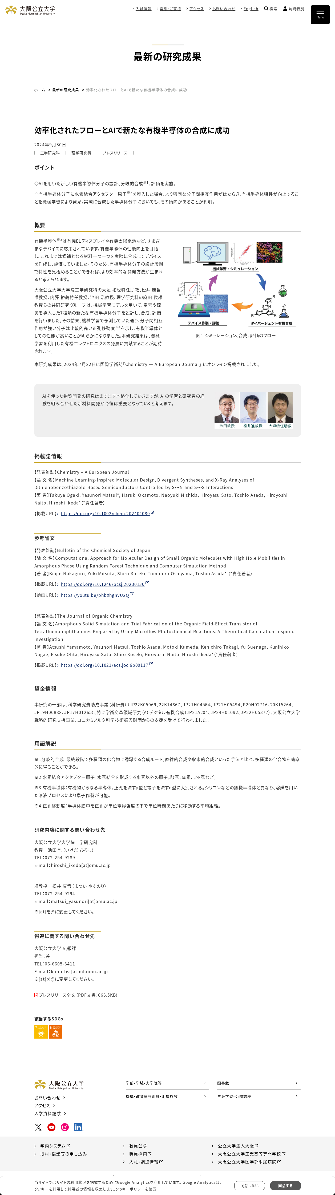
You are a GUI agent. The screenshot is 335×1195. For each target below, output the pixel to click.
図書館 (223, 1082)
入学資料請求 (48, 1112)
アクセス (196, 8)
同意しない (250, 1185)
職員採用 (138, 1153)
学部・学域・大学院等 (144, 1082)
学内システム (53, 1145)
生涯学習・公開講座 (234, 1096)
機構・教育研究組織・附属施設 (152, 1096)
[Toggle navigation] (320, 14)
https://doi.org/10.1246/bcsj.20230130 (103, 584)
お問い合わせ (223, 8)
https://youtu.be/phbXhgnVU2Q (96, 594)
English (251, 8)
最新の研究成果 (66, 89)
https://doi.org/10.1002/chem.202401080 (106, 513)
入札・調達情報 (144, 1161)
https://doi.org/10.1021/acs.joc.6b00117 (105, 664)
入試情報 (143, 8)
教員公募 (138, 1145)
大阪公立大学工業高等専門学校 (249, 1153)
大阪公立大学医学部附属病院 (247, 1161)
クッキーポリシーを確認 (135, 1189)
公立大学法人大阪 (236, 1145)
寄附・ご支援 (170, 8)
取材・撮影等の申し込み (63, 1153)
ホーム (40, 89)
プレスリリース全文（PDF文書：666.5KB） (79, 994)
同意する (285, 1185)
